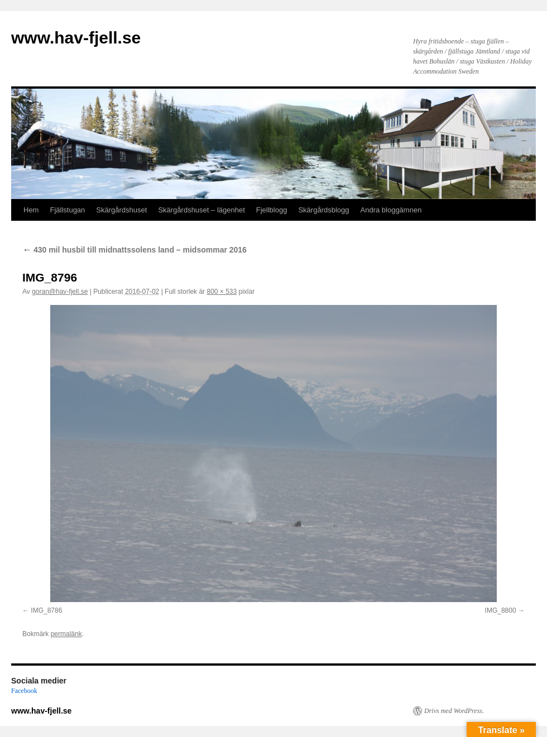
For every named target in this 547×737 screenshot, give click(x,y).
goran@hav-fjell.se (60, 291)
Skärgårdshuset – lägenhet (201, 210)
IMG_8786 (46, 610)
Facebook (24, 691)
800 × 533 (222, 291)
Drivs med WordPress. (454, 711)
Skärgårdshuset (121, 210)
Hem (31, 210)
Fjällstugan (67, 210)
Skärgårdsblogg (323, 210)
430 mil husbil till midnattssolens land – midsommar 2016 (134, 249)
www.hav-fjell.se (76, 37)
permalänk (66, 634)
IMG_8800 (500, 610)
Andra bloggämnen (391, 210)
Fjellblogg (271, 210)
